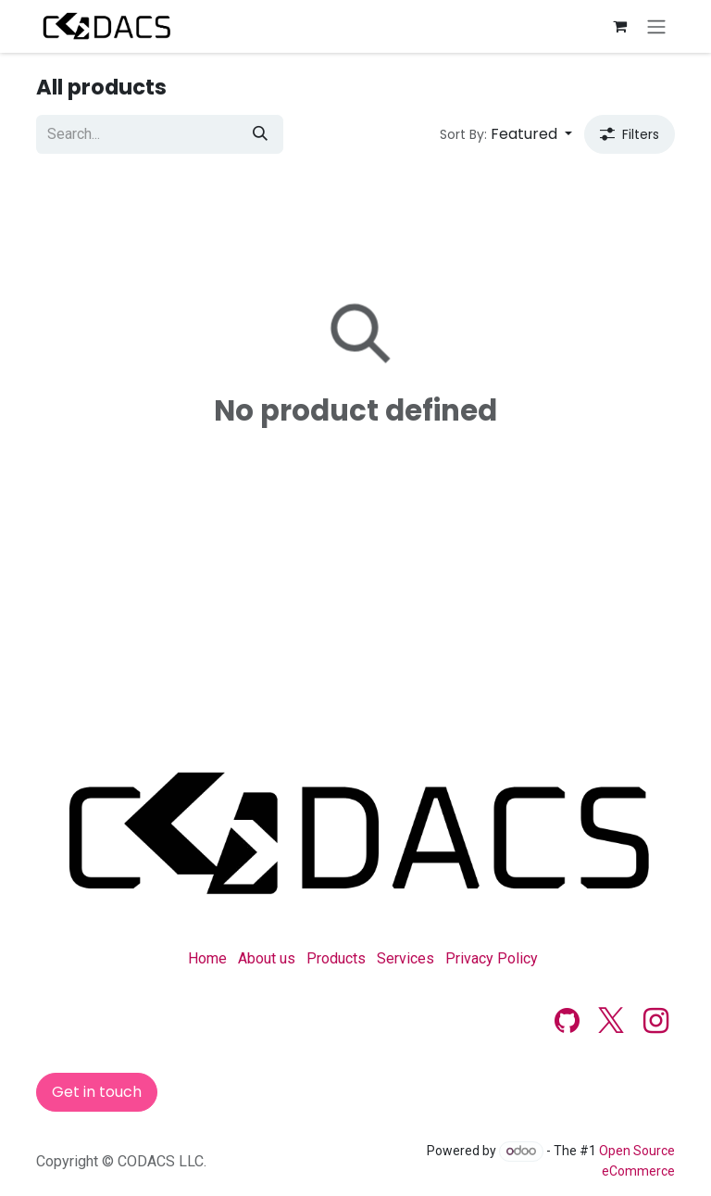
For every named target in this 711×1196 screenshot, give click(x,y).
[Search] (260, 134)
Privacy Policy (491, 958)
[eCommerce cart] (619, 25)
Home (207, 958)
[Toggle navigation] (656, 26)
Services (405, 958)
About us (266, 958)
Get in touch (97, 1091)
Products (336, 958)
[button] (505, 134)
